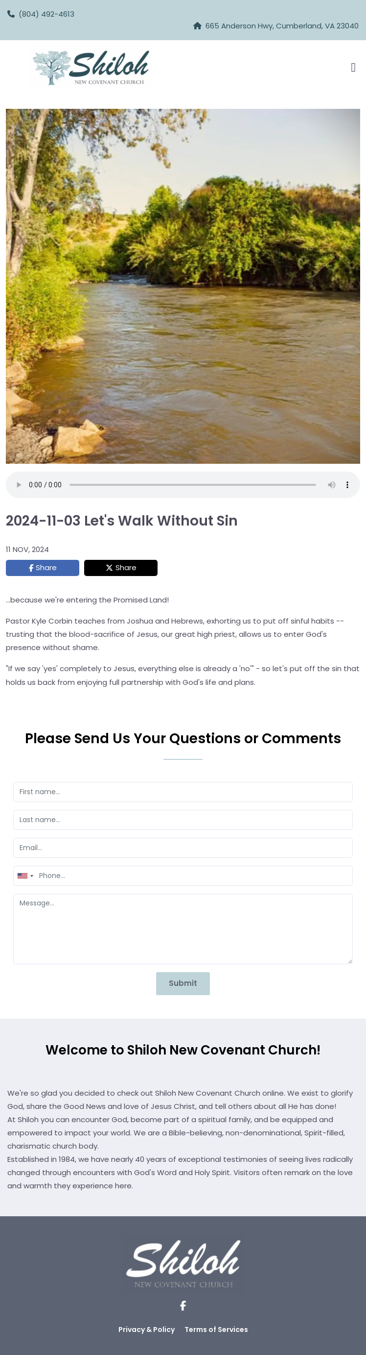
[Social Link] (183, 1306)
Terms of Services (216, 1329)
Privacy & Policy (146, 1329)
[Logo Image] (91, 67)
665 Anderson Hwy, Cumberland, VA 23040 (282, 26)
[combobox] (25, 875)
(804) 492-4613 (40, 14)
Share (46, 567)
